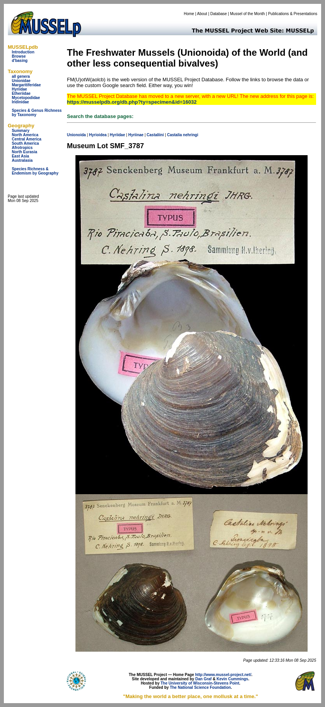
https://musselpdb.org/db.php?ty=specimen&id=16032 (132, 102)
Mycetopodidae (26, 98)
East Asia (20, 156)
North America (25, 135)
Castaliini (155, 135)
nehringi (190, 135)
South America (25, 143)
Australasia (22, 160)
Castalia (174, 135)
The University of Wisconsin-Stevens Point (200, 683)
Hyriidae (19, 89)
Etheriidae (21, 93)
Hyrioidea (98, 135)
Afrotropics (22, 148)
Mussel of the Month (247, 14)
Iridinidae (20, 102)
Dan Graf (203, 679)
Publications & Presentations (292, 14)
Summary (20, 130)
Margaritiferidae (26, 85)
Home (189, 14)
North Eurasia (24, 152)
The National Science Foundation (200, 687)
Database (218, 14)
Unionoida (76, 135)
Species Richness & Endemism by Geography (35, 171)
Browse (19, 56)
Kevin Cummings (232, 679)
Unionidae (21, 81)
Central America (26, 139)
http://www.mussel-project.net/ (223, 675)
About (202, 14)
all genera (21, 76)
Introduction (23, 52)
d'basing (19, 60)
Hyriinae (135, 135)
